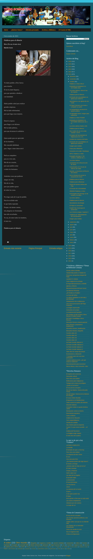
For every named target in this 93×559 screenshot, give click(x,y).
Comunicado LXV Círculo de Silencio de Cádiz (78, 167)
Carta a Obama (70, 415)
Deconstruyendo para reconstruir (76, 364)
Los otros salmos (75, 197)
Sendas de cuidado (72, 422)
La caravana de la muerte (73, 489)
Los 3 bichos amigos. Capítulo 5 (79, 212)
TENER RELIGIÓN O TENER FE (76, 273)
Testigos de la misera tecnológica (76, 383)
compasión (27, 548)
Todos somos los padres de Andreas (77, 402)
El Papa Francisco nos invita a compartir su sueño (78, 106)
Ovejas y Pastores (71, 470)
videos (78, 543)
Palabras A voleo (83, 546)
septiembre (73, 222)
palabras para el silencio (12, 546)
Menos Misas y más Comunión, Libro (77, 366)
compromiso (69, 543)
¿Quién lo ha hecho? (72, 385)
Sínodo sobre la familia (73, 270)
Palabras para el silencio (77, 128)
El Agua (68, 496)
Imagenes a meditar (45, 543)
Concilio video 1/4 (71, 340)
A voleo (7, 543)
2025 (70, 64)
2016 (70, 256)
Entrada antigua (55, 248)
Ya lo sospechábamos (72, 420)
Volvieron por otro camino (73, 503)
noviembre (73, 79)
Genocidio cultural (71, 376)
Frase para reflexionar (76, 148)
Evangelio (14, 545)
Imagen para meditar (76, 146)
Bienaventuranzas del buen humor (76, 288)
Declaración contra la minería (74, 411)
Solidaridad (20, 548)
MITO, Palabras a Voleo (77, 153)
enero (72, 242)
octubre (72, 81)
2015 (70, 258)
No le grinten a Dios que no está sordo (77, 498)
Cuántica (69, 545)
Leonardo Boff (24, 545)
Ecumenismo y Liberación (73, 354)
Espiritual (6, 545)
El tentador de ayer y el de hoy (75, 450)
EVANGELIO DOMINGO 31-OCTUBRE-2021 (78, 87)
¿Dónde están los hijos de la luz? (76, 466)
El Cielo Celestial (71, 468)
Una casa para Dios (72, 459)
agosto (72, 224)
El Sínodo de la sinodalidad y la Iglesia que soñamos (79, 97)
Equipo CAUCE (70, 53)
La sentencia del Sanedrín (74, 312)
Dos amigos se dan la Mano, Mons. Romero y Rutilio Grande (76, 315)
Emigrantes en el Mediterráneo (75, 400)
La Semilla (69, 447)
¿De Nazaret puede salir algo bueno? (77, 461)
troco (64, 548)
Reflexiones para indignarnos (74, 381)
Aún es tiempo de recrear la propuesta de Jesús (78, 176)
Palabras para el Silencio (77, 94)
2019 (70, 248)
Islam (50, 546)
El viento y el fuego (71, 463)
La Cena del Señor (71, 295)
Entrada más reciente (12, 248)
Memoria (87, 545)
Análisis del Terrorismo (73, 431)
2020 (70, 245)
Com (63, 545)
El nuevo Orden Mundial (73, 398)
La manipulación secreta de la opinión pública (78, 110)
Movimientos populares (73, 413)
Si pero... (69, 491)
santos (23, 546)
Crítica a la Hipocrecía (72, 534)
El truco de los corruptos (73, 387)
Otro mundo (21, 543)
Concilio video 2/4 (71, 337)
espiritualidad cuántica (43, 548)
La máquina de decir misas (74, 454)
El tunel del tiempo (71, 482)
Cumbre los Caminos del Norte (79, 139)
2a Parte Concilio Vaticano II (74, 347)
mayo (72, 232)
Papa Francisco (55, 545)
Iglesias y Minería (71, 286)
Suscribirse (69, 46)
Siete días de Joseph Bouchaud (75, 351)
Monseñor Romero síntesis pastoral (76, 322)
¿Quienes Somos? (17, 30)
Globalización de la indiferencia (75, 301)
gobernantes (53, 548)
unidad (68, 548)
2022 (70, 71)
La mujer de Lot (70, 505)
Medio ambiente (35, 545)
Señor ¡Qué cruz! (71, 473)
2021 (70, 74)
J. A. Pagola (57, 546)
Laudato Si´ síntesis (72, 279)
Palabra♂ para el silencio (10, 548)
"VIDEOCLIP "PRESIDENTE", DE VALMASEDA (78, 215)
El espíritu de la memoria (73, 374)
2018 (70, 250)
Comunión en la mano (72, 310)
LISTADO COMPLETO (73, 445)
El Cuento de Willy (65, 30)
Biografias (34, 543)
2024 (70, 66)
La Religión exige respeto (73, 433)
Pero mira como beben (73, 378)
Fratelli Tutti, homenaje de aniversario (77, 208)
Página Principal (35, 248)
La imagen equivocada (73, 307)
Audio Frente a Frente (42, 546)
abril (71, 235)
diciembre (73, 76)
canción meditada (58, 543)
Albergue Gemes (31, 546)
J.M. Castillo (64, 546)
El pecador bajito (71, 477)
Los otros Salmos (75, 160)
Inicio (6, 30)
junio (71, 229)
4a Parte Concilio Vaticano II (74, 342)
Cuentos (84, 543)
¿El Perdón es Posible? (73, 293)
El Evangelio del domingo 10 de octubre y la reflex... (79, 194)
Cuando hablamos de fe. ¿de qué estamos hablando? (76, 360)
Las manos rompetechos (73, 500)
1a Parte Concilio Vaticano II (74, 349)
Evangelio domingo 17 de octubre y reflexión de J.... (78, 156)
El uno (68, 456)
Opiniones (45, 545)
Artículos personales (32, 30)
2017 (70, 253)
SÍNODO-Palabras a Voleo (77, 191)
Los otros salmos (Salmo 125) (78, 126)
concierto (34, 548)
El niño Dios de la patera (73, 435)
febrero (72, 240)
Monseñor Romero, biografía (74, 330)
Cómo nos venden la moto (74, 529)
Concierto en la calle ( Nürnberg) (79, 151)
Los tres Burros (70, 484)
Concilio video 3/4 (71, 335)
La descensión (70, 480)
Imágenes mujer (78, 545)
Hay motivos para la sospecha (75, 425)
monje (59, 548)
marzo (72, 237)
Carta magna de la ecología (74, 281)
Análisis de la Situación (73, 418)
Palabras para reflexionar (77, 182)
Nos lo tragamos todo (72, 531)
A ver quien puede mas (73, 493)
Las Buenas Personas (72, 290)
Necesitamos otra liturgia (77, 203)
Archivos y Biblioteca (49, 30)
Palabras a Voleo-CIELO (77, 83)
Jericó (68, 487)
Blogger (68, 555)
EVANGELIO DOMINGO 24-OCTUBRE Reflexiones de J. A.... (79, 122)
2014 (70, 261)
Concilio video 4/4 (71, 333)
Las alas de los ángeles (73, 475)
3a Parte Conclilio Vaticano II (74, 344)
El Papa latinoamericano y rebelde (76, 283)
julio (71, 227)
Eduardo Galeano (71, 404)
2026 (70, 61)
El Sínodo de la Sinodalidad (78, 188)
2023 (70, 69)
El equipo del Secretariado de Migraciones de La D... (78, 135)
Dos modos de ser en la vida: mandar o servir (78, 131)
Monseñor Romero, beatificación (75, 328)
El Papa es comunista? (76, 205)
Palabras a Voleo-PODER (77, 117)
